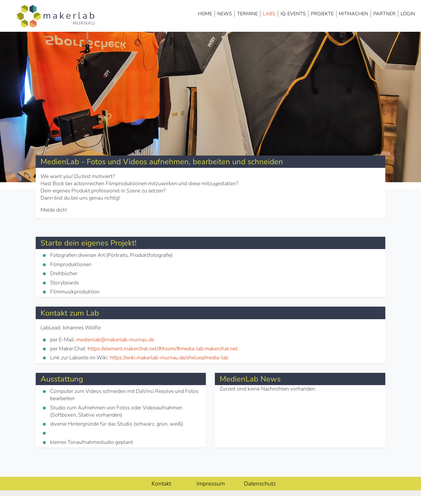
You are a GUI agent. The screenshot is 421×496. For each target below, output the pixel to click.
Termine (247, 13)
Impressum (211, 484)
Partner (384, 13)
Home (205, 13)
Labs (269, 13)
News (224, 13)
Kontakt (161, 484)
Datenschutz (260, 484)
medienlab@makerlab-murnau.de (115, 339)
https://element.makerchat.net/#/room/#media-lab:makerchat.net (163, 348)
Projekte (322, 13)
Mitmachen (353, 13)
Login (408, 13)
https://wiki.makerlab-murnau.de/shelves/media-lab (169, 357)
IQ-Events (293, 13)
